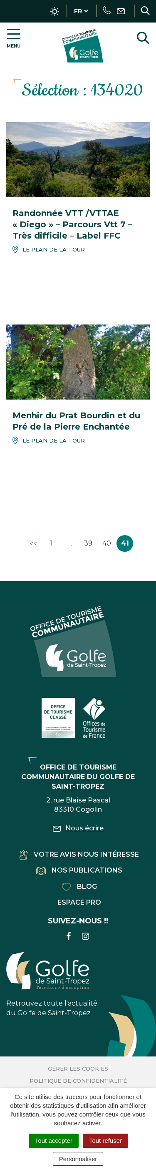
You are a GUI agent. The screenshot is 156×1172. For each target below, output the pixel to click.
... (70, 543)
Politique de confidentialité (78, 1080)
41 (125, 543)
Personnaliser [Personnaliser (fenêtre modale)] (78, 1158)
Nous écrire (78, 828)
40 (106, 543)
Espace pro (79, 902)
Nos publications (79, 870)
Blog (79, 886)
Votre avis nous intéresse (79, 854)
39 (88, 543)
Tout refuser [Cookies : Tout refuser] (105, 1140)
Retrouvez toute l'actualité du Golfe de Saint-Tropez (51, 984)
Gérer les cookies (78, 1068)
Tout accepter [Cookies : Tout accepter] (53, 1140)
